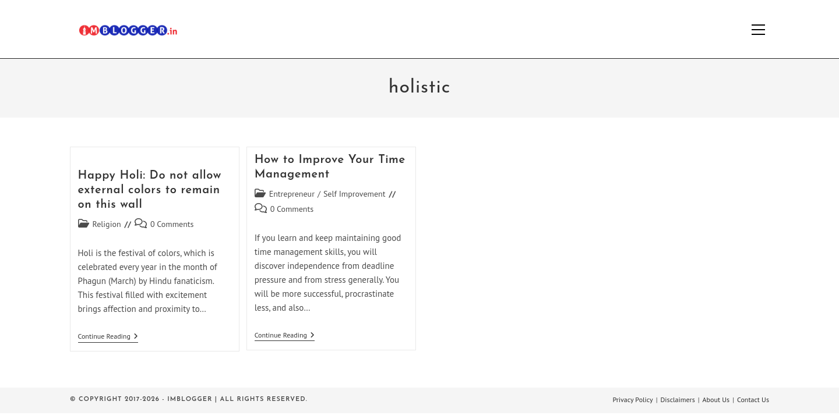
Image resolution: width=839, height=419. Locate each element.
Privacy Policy (632, 399)
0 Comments (172, 224)
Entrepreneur (292, 194)
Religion (107, 224)
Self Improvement (354, 194)
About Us (716, 399)
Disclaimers (678, 399)
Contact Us (753, 399)
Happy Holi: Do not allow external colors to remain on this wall (149, 190)
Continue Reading (108, 337)
